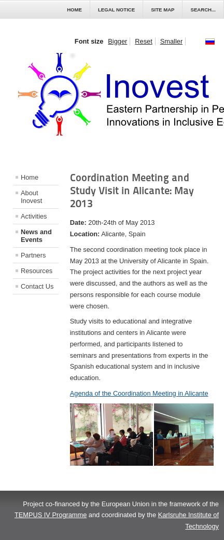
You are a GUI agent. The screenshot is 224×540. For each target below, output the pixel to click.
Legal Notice (116, 9)
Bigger (117, 41)
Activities (34, 216)
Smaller (171, 41)
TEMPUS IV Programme (51, 515)
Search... (203, 9)
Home (74, 9)
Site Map (162, 9)
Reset (143, 41)
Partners (33, 255)
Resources (36, 271)
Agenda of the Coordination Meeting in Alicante (139, 393)
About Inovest (31, 197)
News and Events (36, 236)
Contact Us (37, 286)
